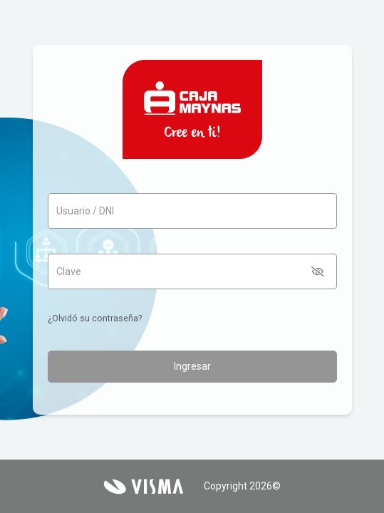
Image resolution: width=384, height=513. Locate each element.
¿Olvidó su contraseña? (95, 318)
